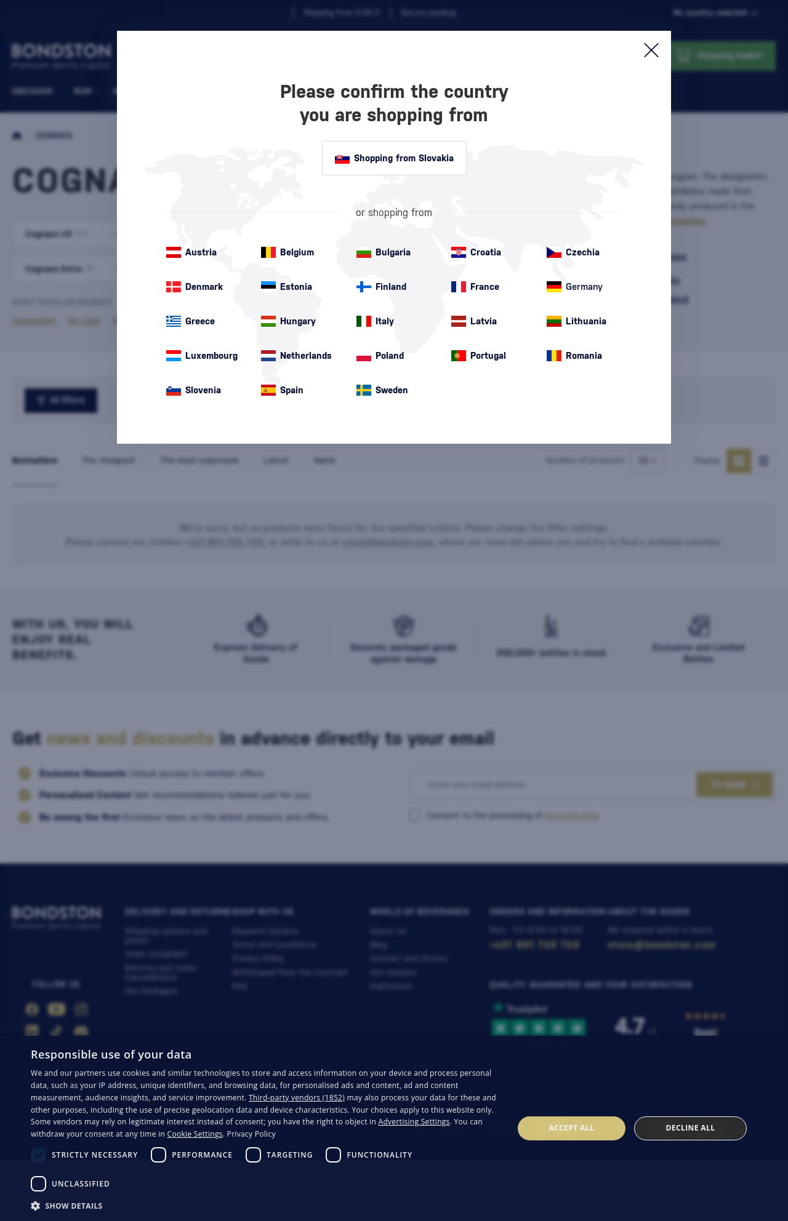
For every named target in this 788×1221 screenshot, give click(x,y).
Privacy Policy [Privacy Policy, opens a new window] (251, 1134)
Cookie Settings (195, 1134)
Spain (282, 390)
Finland (381, 286)
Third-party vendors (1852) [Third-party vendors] (297, 1097)
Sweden (382, 390)
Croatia (476, 252)
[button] (265, 1205)
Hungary (288, 321)
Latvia (474, 321)
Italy (375, 321)
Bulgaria (383, 252)
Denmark (194, 286)
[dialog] (394, 1128)
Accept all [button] (572, 1128)
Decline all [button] (690, 1128)
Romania (574, 355)
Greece (190, 321)
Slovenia (193, 390)
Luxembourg (202, 355)
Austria (191, 252)
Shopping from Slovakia (394, 158)
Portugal (478, 355)
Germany (575, 286)
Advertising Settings (414, 1121)
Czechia (573, 252)
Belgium (287, 252)
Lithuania (576, 321)
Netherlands (296, 355)
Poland (380, 355)
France (475, 286)
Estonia (286, 286)
